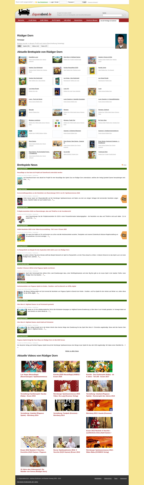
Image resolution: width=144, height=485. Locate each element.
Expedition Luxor (28, 57)
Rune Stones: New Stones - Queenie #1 (68, 143)
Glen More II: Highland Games (66, 57)
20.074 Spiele (56, 20)
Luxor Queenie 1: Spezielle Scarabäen (68, 99)
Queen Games (32, 59)
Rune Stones (27, 142)
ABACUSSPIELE (68, 154)
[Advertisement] (72, 28)
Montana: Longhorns (29, 120)
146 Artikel (67, 20)
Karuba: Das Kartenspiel (30, 78)
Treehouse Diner (97, 152)
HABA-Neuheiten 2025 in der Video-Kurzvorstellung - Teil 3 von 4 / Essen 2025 (42, 229)
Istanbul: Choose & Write (99, 57)
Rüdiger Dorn (39, 59)
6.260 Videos (44, 20)
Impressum (123, 478)
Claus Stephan (41, 80)
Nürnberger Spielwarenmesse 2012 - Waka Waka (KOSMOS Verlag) (100, 451)
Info (19, 46)
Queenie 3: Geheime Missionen (66, 131)
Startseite (21, 20)
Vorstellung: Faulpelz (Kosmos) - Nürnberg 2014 (65, 414)
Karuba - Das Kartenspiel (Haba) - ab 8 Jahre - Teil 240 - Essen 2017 (100, 376)
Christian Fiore (116, 122)
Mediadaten (98, 478)
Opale (25, 131)
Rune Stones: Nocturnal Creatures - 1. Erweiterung (103, 143)
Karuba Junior (96, 68)
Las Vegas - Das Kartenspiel (65, 78)
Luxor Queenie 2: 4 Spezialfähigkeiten (103, 99)
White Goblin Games (75, 112)
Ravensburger (67, 80)
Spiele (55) (26, 46)
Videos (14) (35, 46)
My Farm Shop (96, 120)
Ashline (45, 133)
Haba (65, 70)
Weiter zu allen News (72, 351)
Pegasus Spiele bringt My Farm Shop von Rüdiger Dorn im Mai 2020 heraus (41, 340)
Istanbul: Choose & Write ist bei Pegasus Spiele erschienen (36, 268)
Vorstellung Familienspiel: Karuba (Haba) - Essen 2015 (33, 395)
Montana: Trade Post (63, 120)
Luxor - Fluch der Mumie (30, 99)
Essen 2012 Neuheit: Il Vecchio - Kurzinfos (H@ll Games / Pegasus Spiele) (33, 451)
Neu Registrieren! (43, 2)
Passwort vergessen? (93, 2)
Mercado (26, 110)
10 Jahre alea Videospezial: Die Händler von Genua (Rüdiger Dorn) (34, 470)
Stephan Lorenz (77, 70)
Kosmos (31, 112)
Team (116, 478)
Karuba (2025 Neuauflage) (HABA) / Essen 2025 (66, 376)
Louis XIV (60, 89)
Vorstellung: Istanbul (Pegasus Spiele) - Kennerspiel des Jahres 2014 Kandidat (100, 395)
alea (78, 80)
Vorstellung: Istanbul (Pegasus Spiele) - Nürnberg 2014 (32, 414)
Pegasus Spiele (102, 59)
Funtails (72, 59)
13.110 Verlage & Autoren (108, 21)
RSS (125, 165)
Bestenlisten (78, 20)
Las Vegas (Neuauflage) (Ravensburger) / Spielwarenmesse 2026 (34, 376)
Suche (104, 13)
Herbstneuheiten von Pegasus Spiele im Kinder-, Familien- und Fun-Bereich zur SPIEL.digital (46, 286)
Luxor (94, 89)
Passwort (71, 2)
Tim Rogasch (111, 70)
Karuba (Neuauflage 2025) (65, 68)
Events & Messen (91, 20)
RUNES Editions (39, 133)
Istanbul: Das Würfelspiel (30, 68)
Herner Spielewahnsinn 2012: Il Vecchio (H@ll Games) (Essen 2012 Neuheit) (66, 451)
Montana (60, 110)
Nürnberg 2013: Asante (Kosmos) (99, 413)
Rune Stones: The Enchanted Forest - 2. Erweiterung (34, 153)
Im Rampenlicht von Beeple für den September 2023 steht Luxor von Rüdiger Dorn (43, 250)
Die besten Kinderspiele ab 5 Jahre (27, 482)
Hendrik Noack (77, 59)
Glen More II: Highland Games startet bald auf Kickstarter (35, 322)
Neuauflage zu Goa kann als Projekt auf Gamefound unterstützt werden (39, 172)
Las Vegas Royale (97, 78)
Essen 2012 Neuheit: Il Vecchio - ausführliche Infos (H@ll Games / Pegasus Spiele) (98, 432)
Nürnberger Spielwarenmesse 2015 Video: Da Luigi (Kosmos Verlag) (66, 395)
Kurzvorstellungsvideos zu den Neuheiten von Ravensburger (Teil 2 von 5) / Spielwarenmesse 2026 (48, 193)
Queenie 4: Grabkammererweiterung (102, 131)
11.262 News (32, 20)
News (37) (44, 46)
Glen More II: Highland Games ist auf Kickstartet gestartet (35, 304)
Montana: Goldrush (98, 110)
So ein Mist (61, 152)
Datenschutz (108, 478)
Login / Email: (54, 2)
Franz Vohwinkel (76, 91)
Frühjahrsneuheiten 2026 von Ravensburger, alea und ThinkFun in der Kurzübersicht (44, 211)
